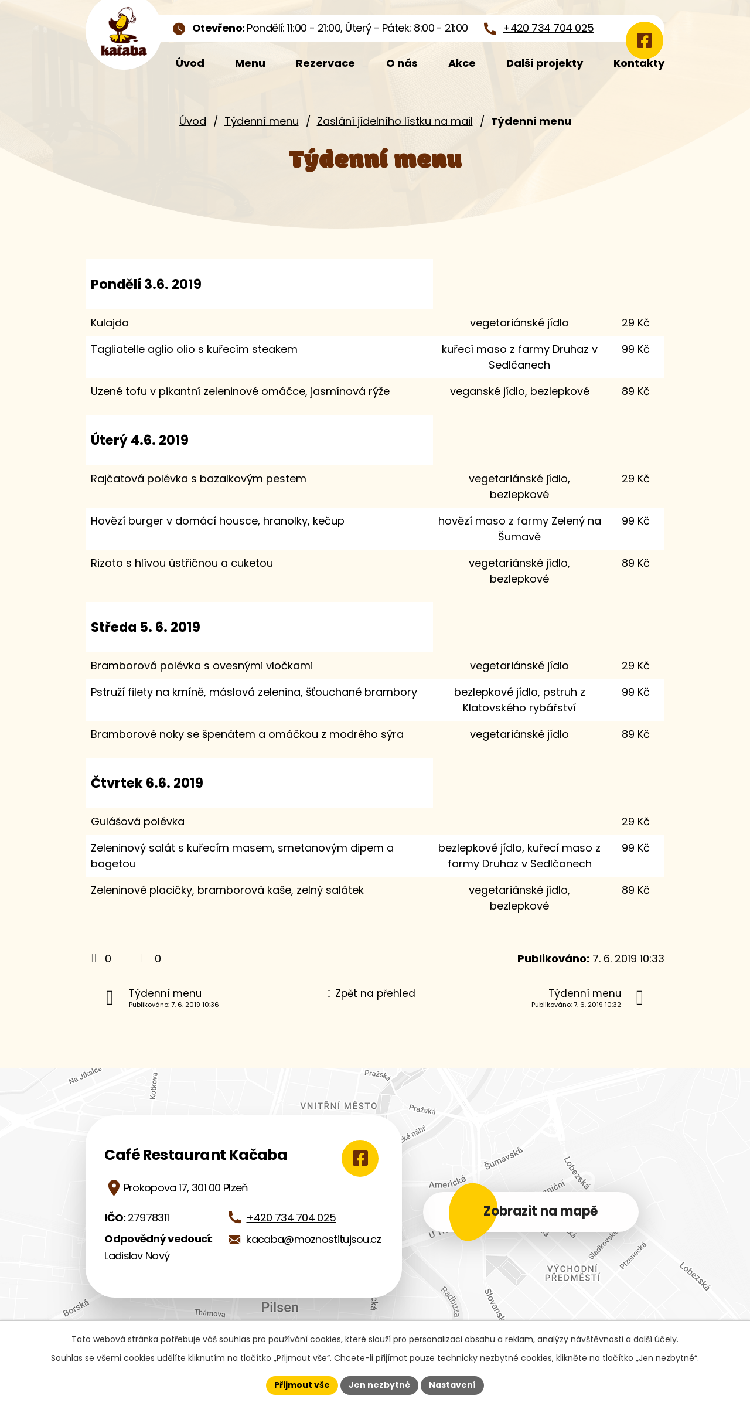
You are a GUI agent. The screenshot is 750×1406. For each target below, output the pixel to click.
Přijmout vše (302, 1385)
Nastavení (452, 1385)
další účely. (656, 1339)
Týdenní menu (261, 121)
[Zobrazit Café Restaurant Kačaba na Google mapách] (359, 1158)
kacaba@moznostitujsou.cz (313, 1239)
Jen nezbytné (379, 1385)
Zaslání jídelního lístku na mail (395, 121)
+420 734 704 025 (291, 1217)
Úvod (192, 121)
